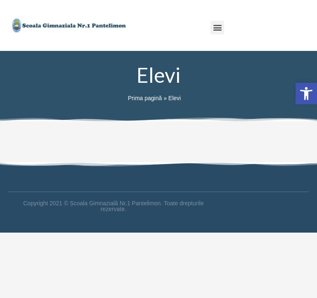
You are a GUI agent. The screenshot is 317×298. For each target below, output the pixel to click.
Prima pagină (145, 98)
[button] (217, 27)
